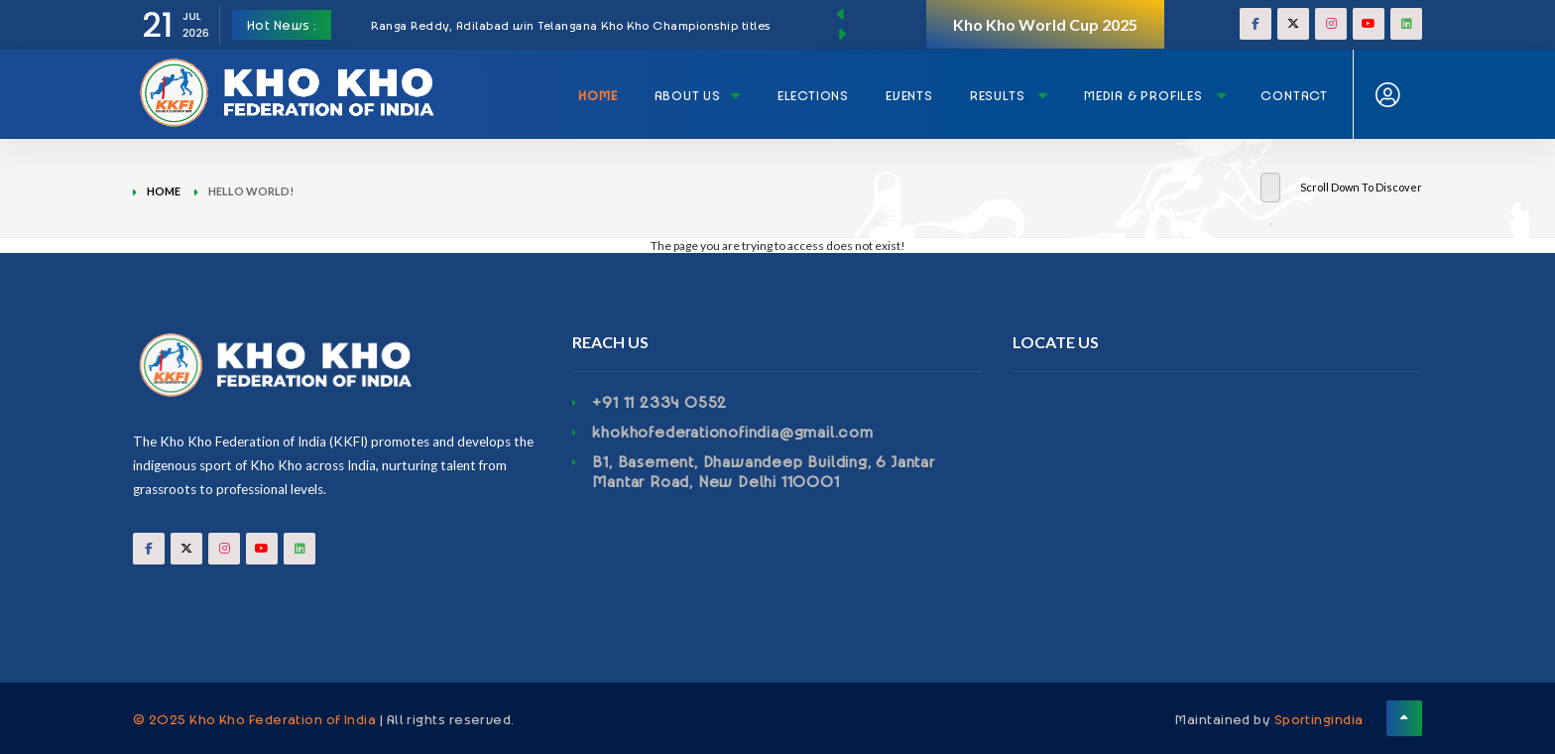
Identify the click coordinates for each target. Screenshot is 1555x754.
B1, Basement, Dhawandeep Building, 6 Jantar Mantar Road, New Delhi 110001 (763, 471)
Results (1009, 94)
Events (909, 94)
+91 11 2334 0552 (659, 402)
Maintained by (1269, 718)
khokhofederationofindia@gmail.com (732, 431)
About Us (698, 94)
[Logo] (291, 70)
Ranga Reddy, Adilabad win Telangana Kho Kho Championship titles (571, 25)
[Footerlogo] (337, 364)
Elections (813, 94)
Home (597, 94)
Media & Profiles (1155, 94)
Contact (1294, 94)
